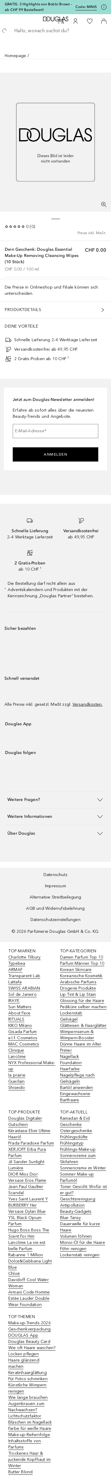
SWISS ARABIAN (24, 988)
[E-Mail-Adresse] (55, 431)
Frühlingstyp (71, 1143)
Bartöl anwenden (76, 1087)
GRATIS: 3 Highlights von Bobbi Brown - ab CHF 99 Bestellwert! (38, 7)
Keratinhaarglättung (27, 1372)
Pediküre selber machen (83, 1006)
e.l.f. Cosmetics (22, 1037)
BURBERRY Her (22, 1205)
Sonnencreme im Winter (83, 1168)
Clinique (16, 1050)
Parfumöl (68, 1180)
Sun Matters (19, 1006)
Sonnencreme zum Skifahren (78, 1158)
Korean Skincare (76, 969)
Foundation (71, 1062)
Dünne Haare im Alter (81, 1044)
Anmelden (55, 454)
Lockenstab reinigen (80, 1254)
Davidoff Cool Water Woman (28, 1282)
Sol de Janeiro (22, 994)
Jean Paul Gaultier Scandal (26, 1189)
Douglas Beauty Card (29, 1341)
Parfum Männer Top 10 (82, 963)
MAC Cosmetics (23, 1044)
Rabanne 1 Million (25, 1254)
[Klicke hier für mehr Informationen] (104, 7)
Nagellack (69, 1056)
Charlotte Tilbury (24, 957)
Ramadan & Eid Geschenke (75, 1121)
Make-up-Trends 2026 (29, 1322)
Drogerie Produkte (78, 988)
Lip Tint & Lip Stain (78, 994)
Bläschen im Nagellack (30, 1422)
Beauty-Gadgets (76, 1211)
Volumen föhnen (76, 1236)
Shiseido (16, 1087)
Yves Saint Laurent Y (28, 1199)
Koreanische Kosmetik (81, 975)
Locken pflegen (23, 1353)
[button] (55, 799)
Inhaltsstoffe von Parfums (24, 1444)
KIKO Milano (20, 1025)
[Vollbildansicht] (104, 205)
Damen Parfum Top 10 (81, 957)
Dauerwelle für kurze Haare (80, 1227)
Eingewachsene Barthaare (75, 1097)
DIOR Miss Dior (23, 1174)
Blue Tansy (70, 1217)
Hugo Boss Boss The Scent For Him (28, 1233)
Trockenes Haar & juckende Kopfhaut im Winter (29, 1459)
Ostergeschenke (76, 1130)
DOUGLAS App (23, 1335)
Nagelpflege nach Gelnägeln (77, 1078)
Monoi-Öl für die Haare (82, 1242)
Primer (66, 1050)
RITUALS (16, 1019)
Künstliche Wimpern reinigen (27, 1388)
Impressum (55, 885)
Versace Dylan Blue (27, 1211)
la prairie (16, 1075)
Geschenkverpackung (29, 1329)
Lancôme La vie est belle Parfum (27, 1245)
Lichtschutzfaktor (24, 1416)
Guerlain (16, 1081)
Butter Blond (20, 1471)
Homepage (15, 55)
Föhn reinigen (73, 1248)
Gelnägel (69, 1019)
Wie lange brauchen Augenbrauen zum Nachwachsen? (28, 1403)
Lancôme (17, 1056)
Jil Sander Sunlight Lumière (26, 1165)
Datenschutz (55, 874)
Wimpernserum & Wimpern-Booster (77, 1034)
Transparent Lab (24, 975)
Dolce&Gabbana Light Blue (30, 1264)
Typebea (16, 963)
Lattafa (15, 982)
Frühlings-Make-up (78, 1149)
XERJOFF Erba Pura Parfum (27, 1152)
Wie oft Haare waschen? (31, 1347)
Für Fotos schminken (28, 1378)
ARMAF (15, 969)
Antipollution (72, 1205)
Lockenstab (71, 1013)
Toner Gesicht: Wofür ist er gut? (83, 1189)
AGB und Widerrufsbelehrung (55, 908)
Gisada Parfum (22, 1031)
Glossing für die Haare (82, 1000)
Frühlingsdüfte (74, 1136)
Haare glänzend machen (23, 1363)
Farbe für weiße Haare (29, 1428)
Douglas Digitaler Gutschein (25, 1121)
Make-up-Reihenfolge (29, 1434)
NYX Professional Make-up (31, 1065)
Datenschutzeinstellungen (55, 919)
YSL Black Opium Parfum (24, 1220)
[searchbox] (55, 30)
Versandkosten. (88, 704)
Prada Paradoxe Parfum (31, 1143)
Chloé (14, 1273)
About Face (19, 1013)
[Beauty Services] (61, 21)
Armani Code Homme (29, 1292)
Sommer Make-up (77, 1174)
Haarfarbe (70, 1068)
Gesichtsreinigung (77, 1199)
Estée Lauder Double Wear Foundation (28, 1301)
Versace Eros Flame (27, 1180)
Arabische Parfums (78, 982)
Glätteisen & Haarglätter (83, 1025)
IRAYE (14, 1000)
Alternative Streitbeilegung (55, 897)
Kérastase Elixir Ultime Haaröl (29, 1133)
